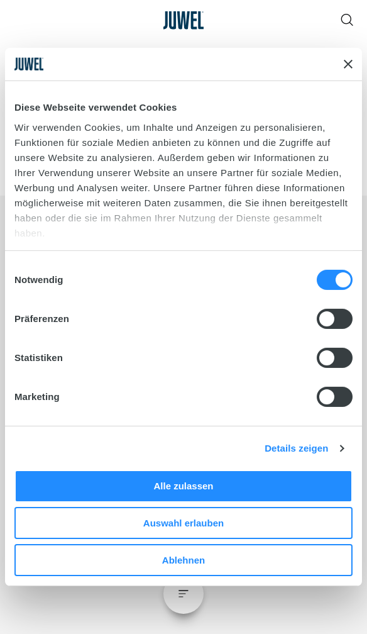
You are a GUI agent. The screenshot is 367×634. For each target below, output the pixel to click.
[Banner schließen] (348, 64)
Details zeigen (296, 448)
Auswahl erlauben (183, 523)
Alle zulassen (183, 486)
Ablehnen (183, 560)
